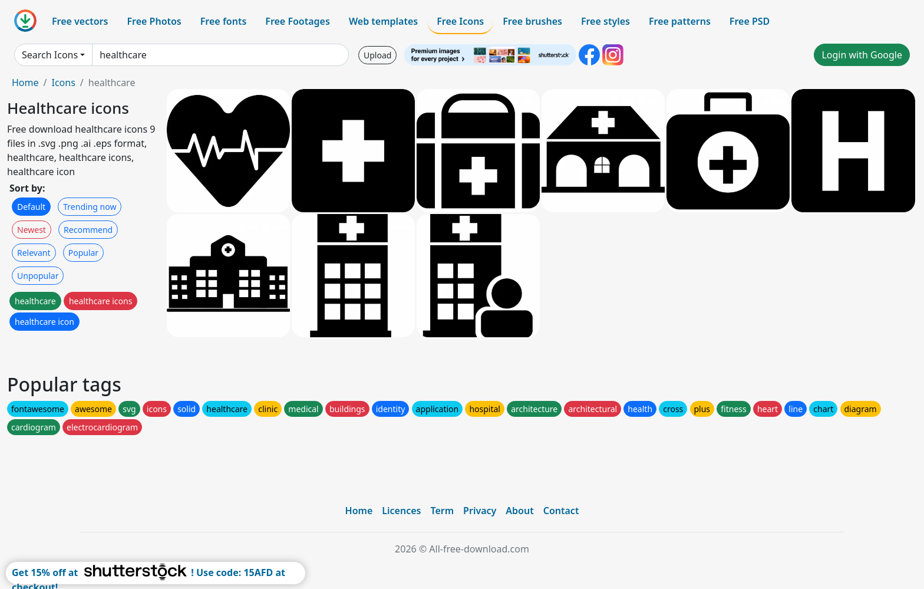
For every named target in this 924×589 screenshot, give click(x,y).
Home (25, 82)
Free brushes (532, 21)
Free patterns (680, 21)
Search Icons (50, 54)
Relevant (34, 252)
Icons (63, 82)
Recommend (88, 229)
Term (442, 510)
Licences (401, 510)
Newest (31, 229)
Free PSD (750, 21)
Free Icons (460, 21)
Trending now (89, 206)
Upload (377, 55)
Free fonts (223, 21)
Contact (561, 510)
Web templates (383, 21)
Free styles (605, 21)
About (519, 510)
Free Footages (297, 21)
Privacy (479, 510)
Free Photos (154, 21)
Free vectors (80, 21)
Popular (83, 252)
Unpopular (37, 275)
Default (31, 206)
